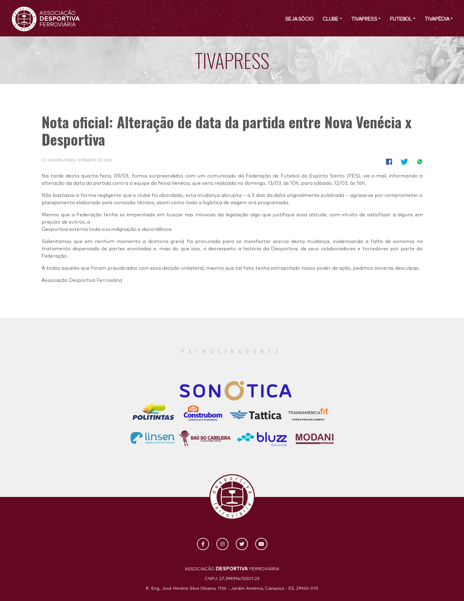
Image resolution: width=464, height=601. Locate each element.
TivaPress (364, 19)
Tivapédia (437, 19)
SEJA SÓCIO (299, 19)
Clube (330, 19)
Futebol (401, 19)
